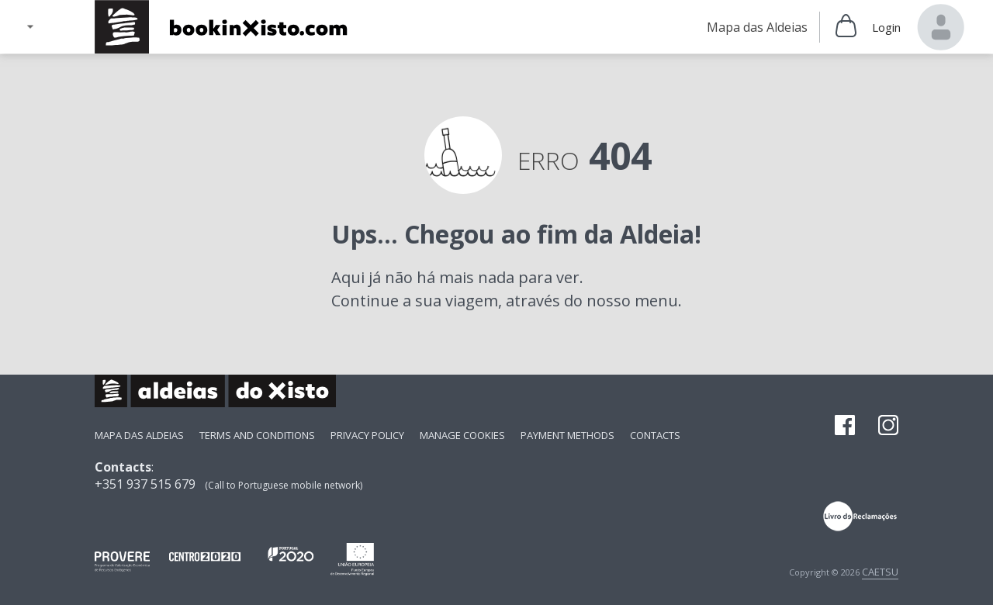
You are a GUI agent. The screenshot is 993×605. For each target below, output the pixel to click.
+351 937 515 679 (145, 484)
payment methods (567, 435)
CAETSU (880, 572)
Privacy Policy (367, 435)
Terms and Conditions (257, 435)
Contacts (655, 435)
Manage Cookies (462, 435)
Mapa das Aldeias (139, 435)
